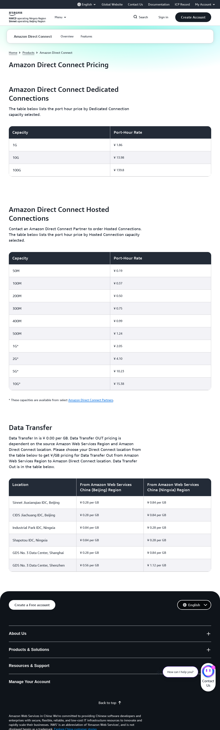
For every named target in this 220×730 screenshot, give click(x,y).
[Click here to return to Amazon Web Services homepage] (27, 19)
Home (13, 52)
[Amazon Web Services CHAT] (208, 671)
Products (28, 52)
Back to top (110, 702)
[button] (193, 17)
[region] (110, 151)
